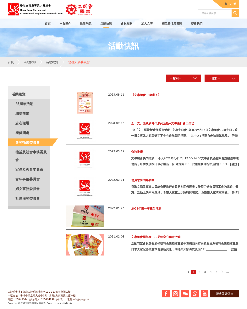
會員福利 (126, 23)
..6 (227, 271)
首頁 (48, 23)
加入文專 (147, 23)
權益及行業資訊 (172, 23)
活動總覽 (48, 62)
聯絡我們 (196, 23)
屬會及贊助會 (224, 293)
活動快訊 (106, 23)
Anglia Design (66, 303)
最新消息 (85, 23)
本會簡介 (65, 23)
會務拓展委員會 (75, 62)
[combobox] (183, 78)
